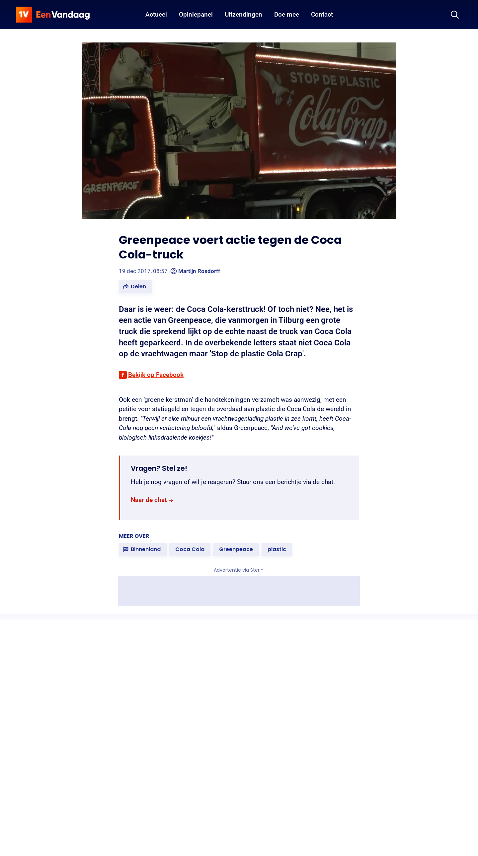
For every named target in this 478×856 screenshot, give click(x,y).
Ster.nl (257, 570)
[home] (53, 15)
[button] (135, 286)
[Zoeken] (454, 15)
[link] (152, 500)
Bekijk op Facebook (156, 375)
